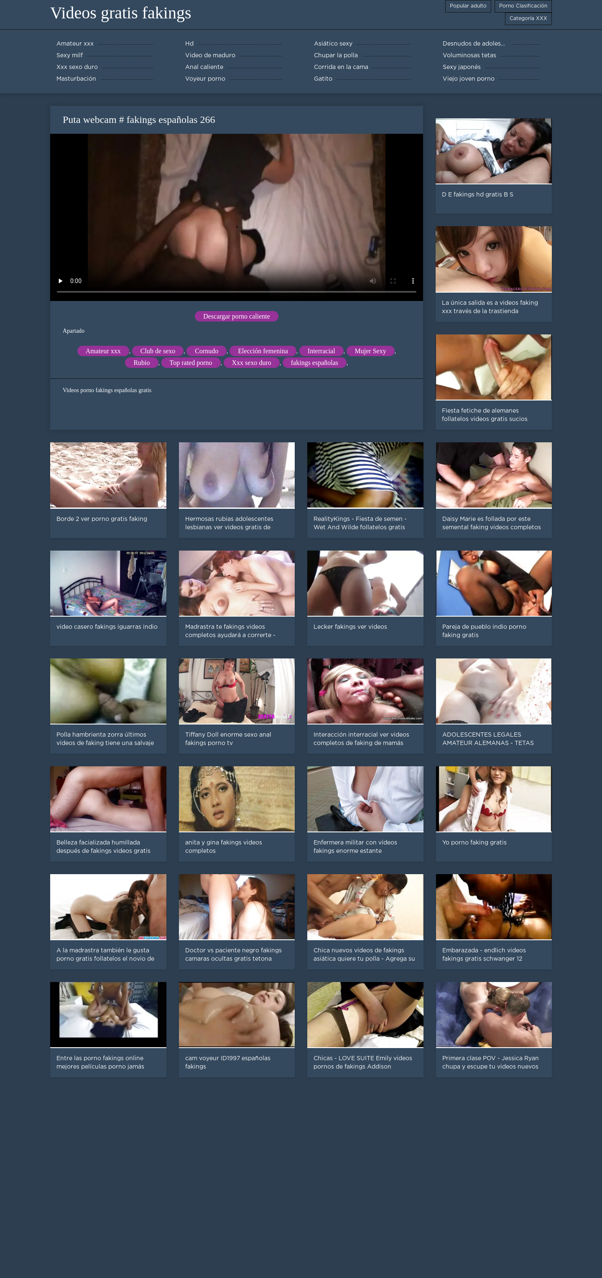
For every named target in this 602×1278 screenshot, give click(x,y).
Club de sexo (158, 351)
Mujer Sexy (370, 351)
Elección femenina (263, 351)
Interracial (321, 351)
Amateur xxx (103, 351)
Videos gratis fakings (120, 12)
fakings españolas (314, 362)
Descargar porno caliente (236, 316)
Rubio (141, 362)
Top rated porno (191, 362)
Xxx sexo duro (251, 362)
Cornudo (206, 351)
